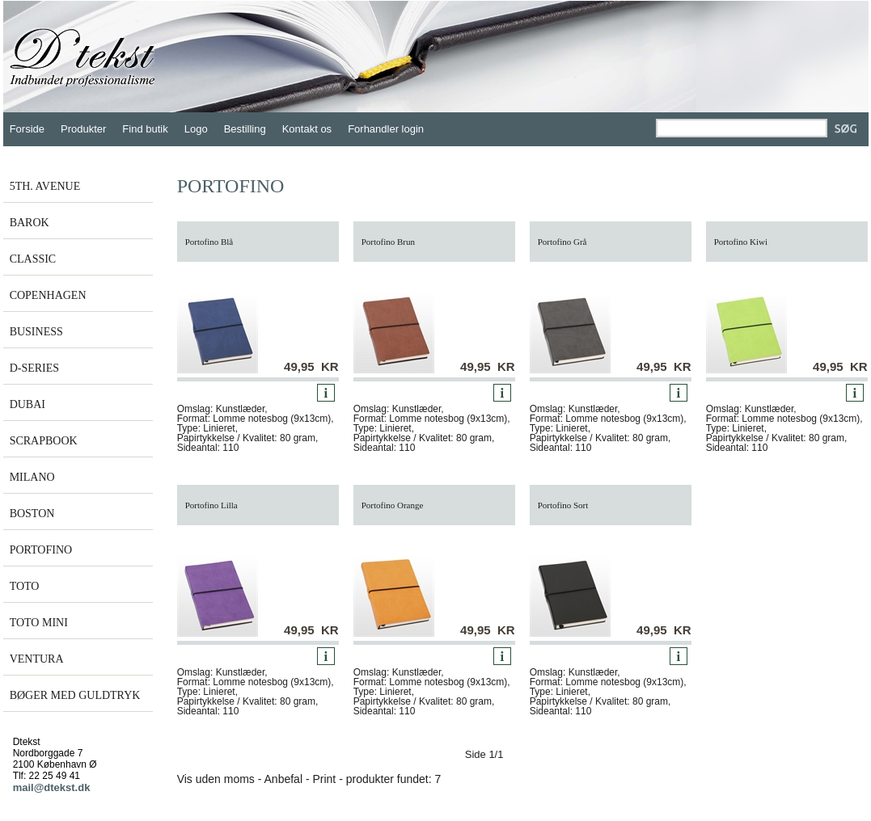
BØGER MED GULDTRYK (75, 695)
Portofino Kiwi (740, 241)
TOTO (25, 586)
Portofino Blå (209, 241)
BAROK (29, 223)
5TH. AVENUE (45, 186)
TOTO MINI (39, 623)
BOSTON (32, 513)
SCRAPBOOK (44, 441)
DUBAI (27, 404)
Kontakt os (307, 129)
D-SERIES (34, 368)
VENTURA (37, 659)
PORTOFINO (41, 550)
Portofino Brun (388, 241)
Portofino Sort (563, 505)
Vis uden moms (216, 779)
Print (324, 779)
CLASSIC (33, 259)
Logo (196, 129)
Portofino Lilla (211, 505)
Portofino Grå (562, 241)
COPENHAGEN (48, 295)
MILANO (32, 477)
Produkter (83, 129)
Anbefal (283, 779)
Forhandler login (386, 129)
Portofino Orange (393, 505)
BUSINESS (36, 332)
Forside (27, 129)
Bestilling (245, 129)
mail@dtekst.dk (52, 787)
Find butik (144, 129)
